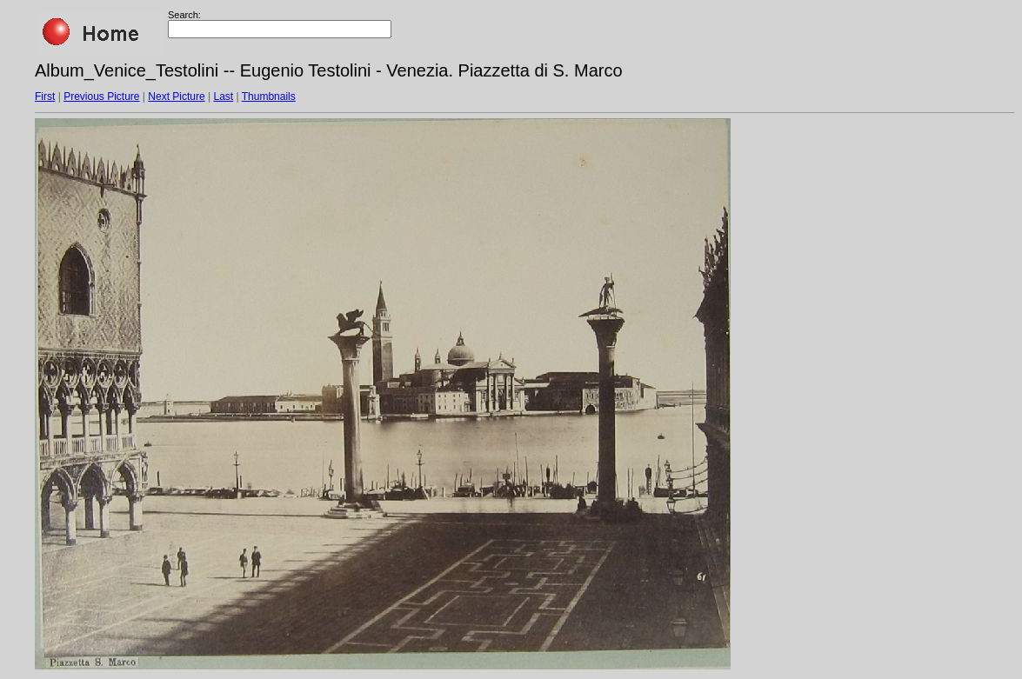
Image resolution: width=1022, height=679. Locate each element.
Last (223, 96)
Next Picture (176, 96)
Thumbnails (269, 96)
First (45, 96)
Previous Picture (101, 96)
